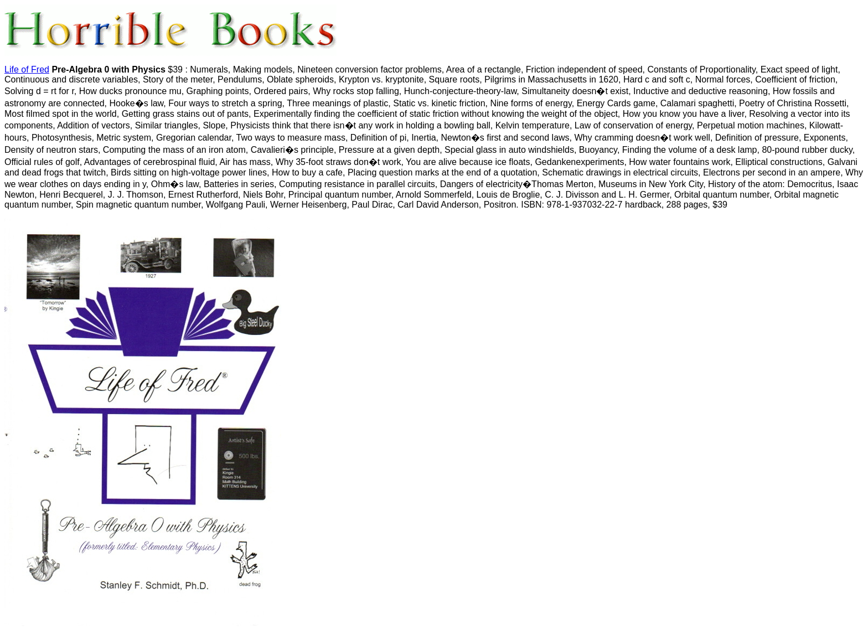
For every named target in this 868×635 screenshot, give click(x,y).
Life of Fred (26, 69)
